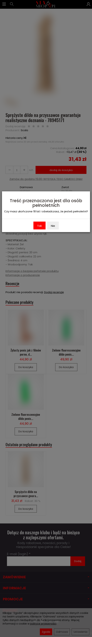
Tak (39, 226)
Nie (53, 226)
